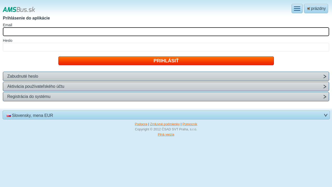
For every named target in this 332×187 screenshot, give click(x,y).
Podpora (141, 124)
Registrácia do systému (28, 96)
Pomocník (189, 124)
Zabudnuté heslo (22, 76)
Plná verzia (166, 134)
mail (7, 25)
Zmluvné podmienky (165, 124)
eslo (7, 40)
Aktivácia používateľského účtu (35, 86)
